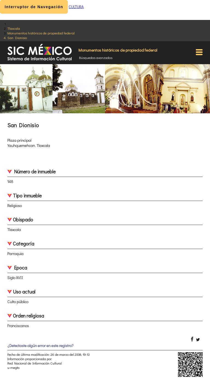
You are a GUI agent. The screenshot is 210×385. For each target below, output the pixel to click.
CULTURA (76, 6)
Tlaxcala (13, 28)
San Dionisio (17, 37)
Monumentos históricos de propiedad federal (41, 33)
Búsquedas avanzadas (95, 57)
